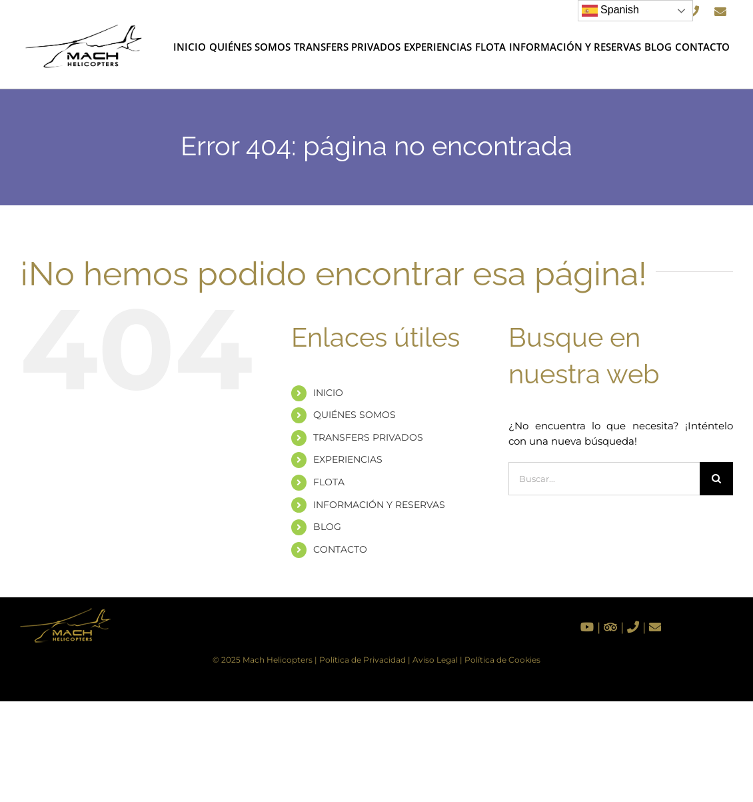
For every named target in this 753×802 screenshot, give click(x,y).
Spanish (610, 11)
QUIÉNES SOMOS (354, 415)
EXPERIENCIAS (347, 459)
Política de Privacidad (362, 660)
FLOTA (329, 482)
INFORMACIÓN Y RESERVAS (379, 505)
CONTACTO (340, 549)
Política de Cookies (502, 660)
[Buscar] (716, 478)
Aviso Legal (435, 660)
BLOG (327, 527)
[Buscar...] (604, 478)
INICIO (328, 393)
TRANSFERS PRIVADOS (368, 437)
